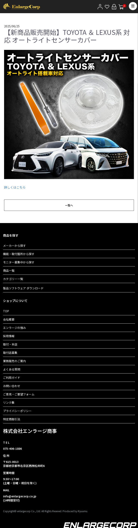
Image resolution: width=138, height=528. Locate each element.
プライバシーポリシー (17, 411)
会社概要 (8, 319)
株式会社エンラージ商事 (30, 430)
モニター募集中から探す (18, 262)
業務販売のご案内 (14, 361)
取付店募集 (10, 353)
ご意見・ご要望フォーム (18, 394)
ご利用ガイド (11, 378)
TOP (6, 311)
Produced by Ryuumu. (75, 511)
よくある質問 (11, 369)
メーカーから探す (14, 246)
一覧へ (69, 205)
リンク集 (8, 402)
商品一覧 (8, 270)
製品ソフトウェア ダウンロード (23, 288)
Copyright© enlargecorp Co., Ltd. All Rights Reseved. (32, 511)
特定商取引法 (11, 419)
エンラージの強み (14, 328)
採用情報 (8, 336)
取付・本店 (10, 344)
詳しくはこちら (14, 187)
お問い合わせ (11, 386)
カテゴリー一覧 (13, 279)
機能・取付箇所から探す (18, 254)
